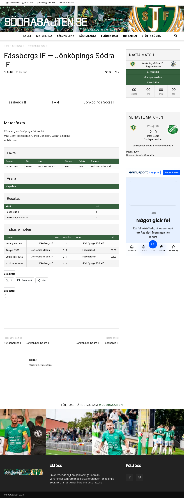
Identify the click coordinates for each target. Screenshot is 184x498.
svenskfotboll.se (66, 2)
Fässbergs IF (12, 212)
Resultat (67, 237)
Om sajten (130, 36)
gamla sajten (28, 2)
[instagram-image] (23, 432)
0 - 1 (65, 243)
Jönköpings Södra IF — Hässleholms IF (153, 145)
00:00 (113, 243)
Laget (27, 36)
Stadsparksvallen (153, 77)
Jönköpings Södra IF (17, 217)
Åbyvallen (11, 186)
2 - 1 (65, 256)
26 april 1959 (12, 250)
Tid (112, 237)
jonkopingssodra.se (47, 2)
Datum (9, 237)
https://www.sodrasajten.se (40, 365)
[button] (175, 36)
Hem (6, 45)
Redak (10, 71)
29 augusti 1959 (14, 243)
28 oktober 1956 (14, 256)
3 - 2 (65, 250)
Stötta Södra (151, 36)
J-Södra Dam (109, 36)
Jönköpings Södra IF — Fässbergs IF (97, 343)
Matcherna (44, 36)
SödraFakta (87, 36)
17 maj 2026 (153, 126)
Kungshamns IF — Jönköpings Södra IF (27, 343)
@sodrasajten (111, 405)
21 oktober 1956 (14, 263)
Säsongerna (65, 36)
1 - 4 (65, 263)
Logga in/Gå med (12, 2)
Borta (78, 237)
